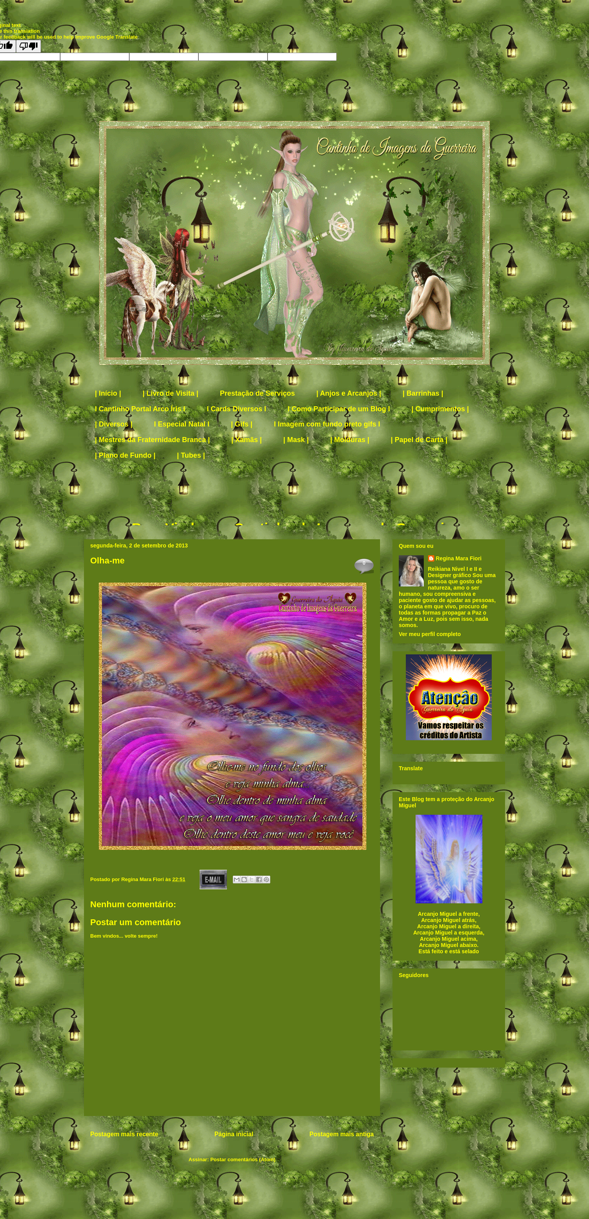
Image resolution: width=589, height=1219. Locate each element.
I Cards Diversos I (236, 409)
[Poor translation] (28, 46)
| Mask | (296, 440)
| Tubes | (191, 455)
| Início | (108, 393)
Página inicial (233, 1134)
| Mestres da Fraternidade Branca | (152, 440)
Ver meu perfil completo (430, 634)
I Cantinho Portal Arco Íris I (140, 409)
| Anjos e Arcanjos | (348, 393)
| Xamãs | (246, 440)
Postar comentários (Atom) (242, 1159)
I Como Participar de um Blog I (338, 409)
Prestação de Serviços (257, 393)
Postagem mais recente (124, 1134)
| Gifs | (241, 424)
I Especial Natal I (181, 424)
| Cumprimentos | (440, 409)
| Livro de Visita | (170, 393)
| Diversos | (113, 424)
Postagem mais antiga (341, 1134)
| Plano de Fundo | (125, 455)
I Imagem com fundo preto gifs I (327, 424)
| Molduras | (349, 440)
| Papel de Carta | (419, 440)
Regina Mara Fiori (143, 879)
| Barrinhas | (423, 393)
